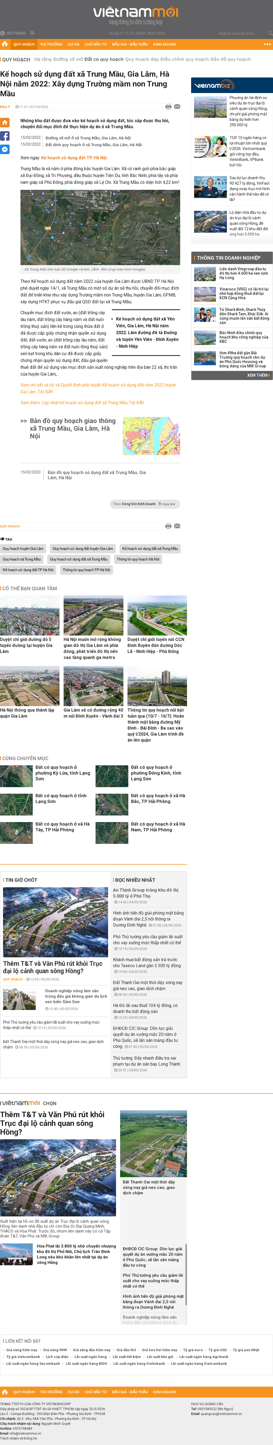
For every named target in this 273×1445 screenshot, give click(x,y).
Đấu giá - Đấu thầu (130, 44)
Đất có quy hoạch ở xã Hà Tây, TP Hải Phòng (62, 826)
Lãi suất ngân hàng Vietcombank (199, 1364)
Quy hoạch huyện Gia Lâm (23, 548)
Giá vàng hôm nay (21, 1350)
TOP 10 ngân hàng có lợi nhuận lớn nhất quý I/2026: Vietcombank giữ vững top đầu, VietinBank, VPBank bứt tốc (248, 151)
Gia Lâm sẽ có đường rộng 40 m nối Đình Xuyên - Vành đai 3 (93, 713)
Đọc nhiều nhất (135, 880)
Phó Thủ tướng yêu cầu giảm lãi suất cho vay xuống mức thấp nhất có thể (153, 1281)
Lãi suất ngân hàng (91, 1357)
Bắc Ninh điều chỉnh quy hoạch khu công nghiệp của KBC (243, 337)
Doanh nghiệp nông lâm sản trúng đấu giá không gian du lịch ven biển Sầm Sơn (76, 996)
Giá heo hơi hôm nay (159, 1350)
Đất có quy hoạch (104, 59)
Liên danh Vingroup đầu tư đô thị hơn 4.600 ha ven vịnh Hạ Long (243, 273)
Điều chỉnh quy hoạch (185, 59)
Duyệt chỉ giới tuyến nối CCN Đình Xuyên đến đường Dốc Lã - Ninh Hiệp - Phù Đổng (155, 645)
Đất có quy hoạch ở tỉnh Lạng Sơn (61, 798)
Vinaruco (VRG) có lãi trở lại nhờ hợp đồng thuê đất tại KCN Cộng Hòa (244, 293)
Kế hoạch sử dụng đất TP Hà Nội (28, 570)
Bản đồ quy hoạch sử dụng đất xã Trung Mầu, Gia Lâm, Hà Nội (97, 475)
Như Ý (5, 107)
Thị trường (51, 44)
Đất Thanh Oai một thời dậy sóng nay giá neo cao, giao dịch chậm (149, 1187)
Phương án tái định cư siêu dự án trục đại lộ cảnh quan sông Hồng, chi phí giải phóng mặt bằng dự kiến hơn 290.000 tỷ (249, 111)
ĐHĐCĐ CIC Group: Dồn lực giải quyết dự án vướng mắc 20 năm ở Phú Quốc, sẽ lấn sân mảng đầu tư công (153, 1257)
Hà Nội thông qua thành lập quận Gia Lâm (27, 713)
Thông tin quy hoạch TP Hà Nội (86, 570)
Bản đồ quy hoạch (230, 59)
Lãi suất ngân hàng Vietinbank (139, 1364)
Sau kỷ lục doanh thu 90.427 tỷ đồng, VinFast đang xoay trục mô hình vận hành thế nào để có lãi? (250, 189)
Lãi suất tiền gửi (160, 1357)
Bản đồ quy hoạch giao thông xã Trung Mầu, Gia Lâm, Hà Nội (73, 428)
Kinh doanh (164, 44)
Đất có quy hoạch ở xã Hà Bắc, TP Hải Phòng (158, 798)
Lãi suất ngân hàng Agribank (203, 1357)
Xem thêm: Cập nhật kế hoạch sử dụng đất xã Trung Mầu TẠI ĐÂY (82, 402)
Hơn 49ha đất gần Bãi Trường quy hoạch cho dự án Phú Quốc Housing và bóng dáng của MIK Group (242, 359)
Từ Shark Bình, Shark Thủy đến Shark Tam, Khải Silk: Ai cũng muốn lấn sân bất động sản (244, 316)
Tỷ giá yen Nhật (246, 1350)
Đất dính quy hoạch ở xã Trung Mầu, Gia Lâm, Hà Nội (94, 145)
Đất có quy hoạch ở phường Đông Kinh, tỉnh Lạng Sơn (156, 773)
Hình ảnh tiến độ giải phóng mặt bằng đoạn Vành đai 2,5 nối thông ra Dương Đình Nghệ (148, 919)
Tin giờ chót (21, 880)
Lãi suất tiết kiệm (127, 1357)
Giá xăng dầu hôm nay (92, 1350)
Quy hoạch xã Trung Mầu (22, 559)
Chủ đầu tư (96, 44)
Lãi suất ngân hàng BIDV (86, 1364)
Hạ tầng (43, 59)
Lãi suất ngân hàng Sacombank (33, 1364)
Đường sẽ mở (68, 59)
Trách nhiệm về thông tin (18, 1438)
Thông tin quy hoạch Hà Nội (138, 559)
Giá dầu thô (126, 1350)
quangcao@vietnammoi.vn (221, 1414)
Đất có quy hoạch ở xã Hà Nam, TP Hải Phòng (158, 826)
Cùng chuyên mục (25, 758)
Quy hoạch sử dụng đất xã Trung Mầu (79, 559)
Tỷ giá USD (218, 1350)
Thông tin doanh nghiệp (228, 258)
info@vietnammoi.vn (25, 1433)
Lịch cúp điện (57, 1357)
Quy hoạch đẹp (142, 59)
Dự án (73, 44)
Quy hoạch (24, 44)
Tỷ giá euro (193, 1350)
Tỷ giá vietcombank (23, 1357)
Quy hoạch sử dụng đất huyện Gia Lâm (83, 548)
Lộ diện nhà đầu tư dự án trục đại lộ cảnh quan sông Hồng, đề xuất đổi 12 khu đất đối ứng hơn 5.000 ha (249, 223)
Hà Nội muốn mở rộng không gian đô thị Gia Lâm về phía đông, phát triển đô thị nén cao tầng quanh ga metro (92, 648)
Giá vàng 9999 (55, 1350)
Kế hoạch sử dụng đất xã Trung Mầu (150, 548)
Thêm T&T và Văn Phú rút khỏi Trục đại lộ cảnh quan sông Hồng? (53, 967)
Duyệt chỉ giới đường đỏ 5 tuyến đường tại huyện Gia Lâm (26, 645)
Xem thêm (258, 375)
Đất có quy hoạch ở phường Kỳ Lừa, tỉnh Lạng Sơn (62, 773)
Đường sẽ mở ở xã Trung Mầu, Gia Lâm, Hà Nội (88, 138)
